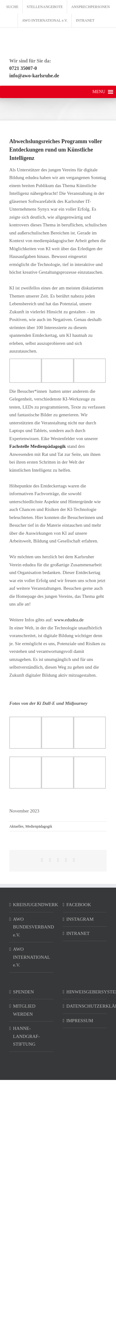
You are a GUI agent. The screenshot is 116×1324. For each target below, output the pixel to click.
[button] (98, 92)
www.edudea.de (69, 619)
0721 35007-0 (23, 68)
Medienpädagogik (38, 826)
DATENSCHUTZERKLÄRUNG (85, 1006)
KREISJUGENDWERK (31, 904)
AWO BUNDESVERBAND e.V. (31, 927)
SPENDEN (23, 991)
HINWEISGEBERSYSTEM (85, 991)
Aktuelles (16, 826)
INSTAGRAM (80, 919)
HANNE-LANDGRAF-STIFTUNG (26, 1036)
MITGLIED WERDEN (24, 1010)
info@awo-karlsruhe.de (34, 75)
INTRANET (78, 933)
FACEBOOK (79, 904)
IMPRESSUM (80, 1020)
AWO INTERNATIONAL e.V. (31, 957)
